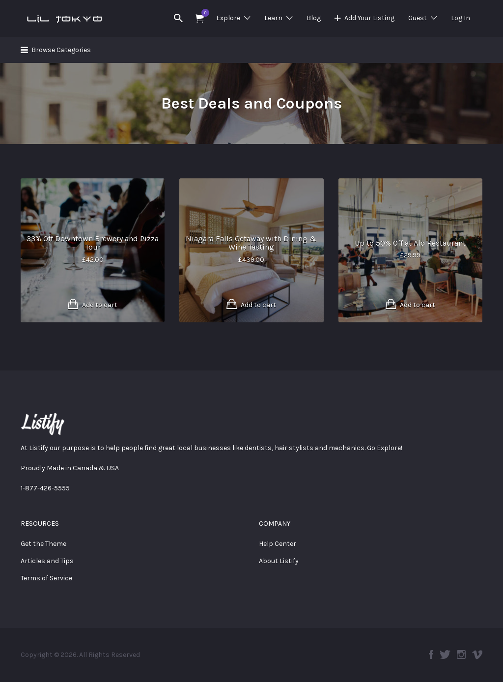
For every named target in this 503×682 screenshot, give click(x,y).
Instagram (461, 654)
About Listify (279, 561)
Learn (273, 18)
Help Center (277, 544)
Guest (417, 18)
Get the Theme (43, 544)
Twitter (445, 654)
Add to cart (99, 305)
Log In (460, 18)
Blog (314, 18)
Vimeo (477, 654)
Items (202, 13)
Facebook (431, 654)
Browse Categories (61, 50)
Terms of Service (46, 578)
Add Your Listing (369, 18)
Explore (228, 18)
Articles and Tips (47, 561)
